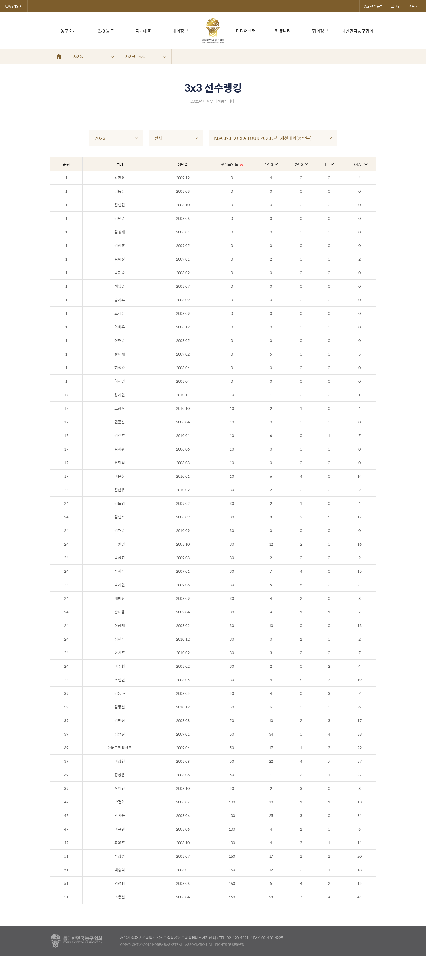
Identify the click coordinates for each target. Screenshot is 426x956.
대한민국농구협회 (357, 30)
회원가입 (415, 6)
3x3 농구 (106, 30)
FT (329, 164)
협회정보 (320, 30)
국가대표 (143, 30)
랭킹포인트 (232, 164)
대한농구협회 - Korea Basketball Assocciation (76, 941)
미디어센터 (246, 30)
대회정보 (180, 30)
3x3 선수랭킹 (145, 56)
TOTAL (359, 164)
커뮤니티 (283, 30)
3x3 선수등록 (373, 6)
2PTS (301, 164)
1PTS (271, 164)
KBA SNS (13, 6)
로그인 (396, 6)
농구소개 (68, 30)
